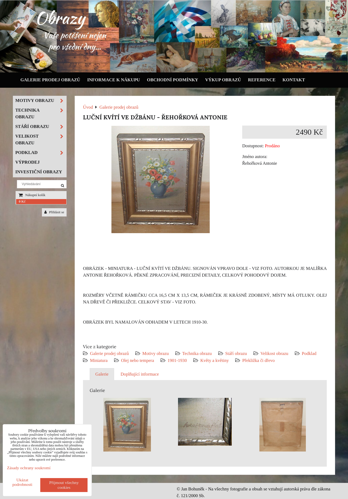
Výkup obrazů (223, 79)
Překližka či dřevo (258, 360)
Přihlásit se (54, 212)
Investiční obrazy (38, 171)
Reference (262, 79)
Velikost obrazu (274, 353)
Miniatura (99, 360)
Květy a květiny (214, 360)
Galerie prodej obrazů (50, 79)
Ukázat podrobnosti (22, 482)
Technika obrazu (197, 353)
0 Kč (22, 201)
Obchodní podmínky (172, 79)
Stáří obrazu (236, 353)
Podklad (309, 353)
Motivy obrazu (155, 353)
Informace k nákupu (113, 79)
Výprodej (27, 162)
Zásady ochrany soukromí (28, 467)
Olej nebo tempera (137, 360)
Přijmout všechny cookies (64, 485)
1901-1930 (177, 360)
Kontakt (293, 79)
